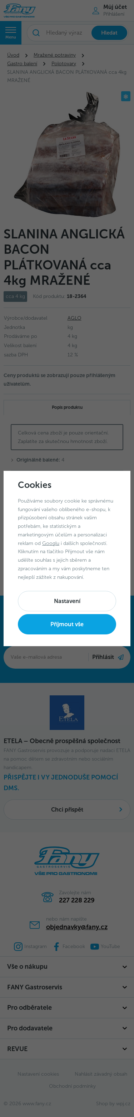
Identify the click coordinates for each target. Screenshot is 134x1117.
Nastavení (67, 601)
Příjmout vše (67, 624)
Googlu (50, 543)
